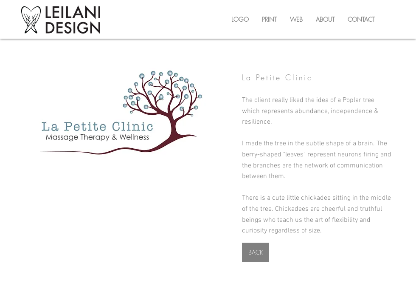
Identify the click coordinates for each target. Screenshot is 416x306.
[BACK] (255, 252)
